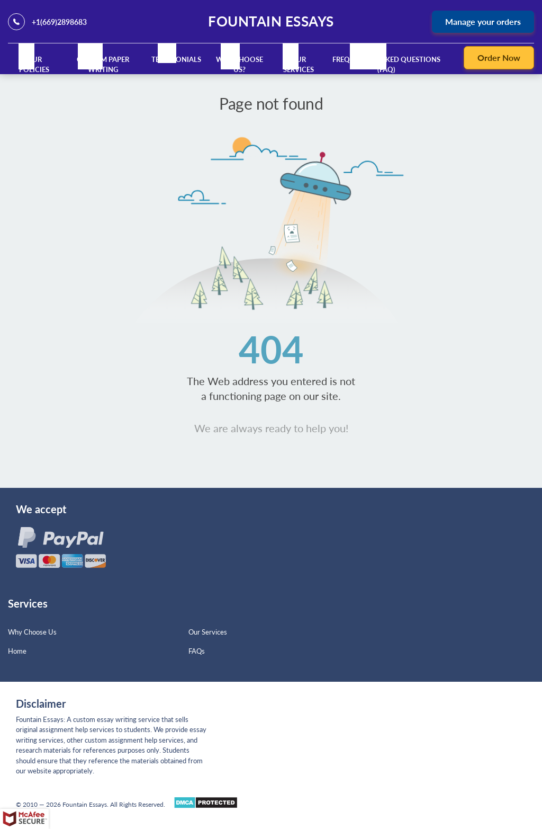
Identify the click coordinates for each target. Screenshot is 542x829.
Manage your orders (483, 21)
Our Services (298, 64)
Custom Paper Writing (103, 64)
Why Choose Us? (240, 64)
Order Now (498, 57)
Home (17, 651)
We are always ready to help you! (271, 428)
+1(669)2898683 (59, 21)
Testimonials (176, 59)
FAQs (196, 651)
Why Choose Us (32, 632)
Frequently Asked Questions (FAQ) (386, 64)
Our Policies (34, 64)
